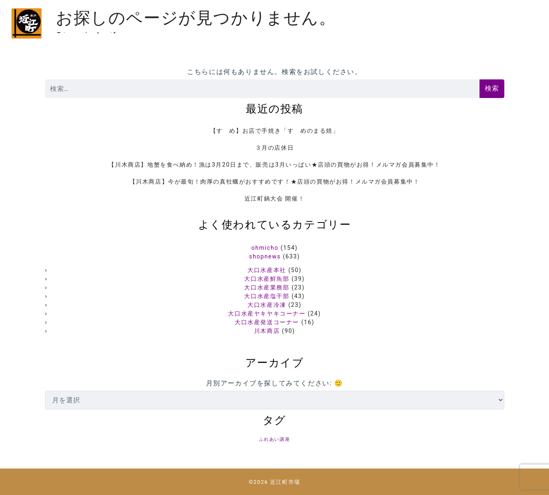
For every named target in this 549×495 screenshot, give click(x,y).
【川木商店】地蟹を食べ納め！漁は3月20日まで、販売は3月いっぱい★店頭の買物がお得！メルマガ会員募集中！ (274, 164)
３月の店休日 (274, 147)
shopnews (264, 256)
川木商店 (267, 331)
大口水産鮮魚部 (266, 278)
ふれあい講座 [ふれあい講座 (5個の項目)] (274, 439)
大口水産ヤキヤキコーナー (266, 313)
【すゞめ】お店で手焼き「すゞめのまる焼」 (274, 130)
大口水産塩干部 (266, 296)
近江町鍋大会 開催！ (274, 198)
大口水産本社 (266, 270)
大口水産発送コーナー (267, 322)
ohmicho (265, 247)
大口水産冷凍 (266, 304)
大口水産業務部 (266, 287)
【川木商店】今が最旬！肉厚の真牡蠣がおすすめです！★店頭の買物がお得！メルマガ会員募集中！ (274, 181)
